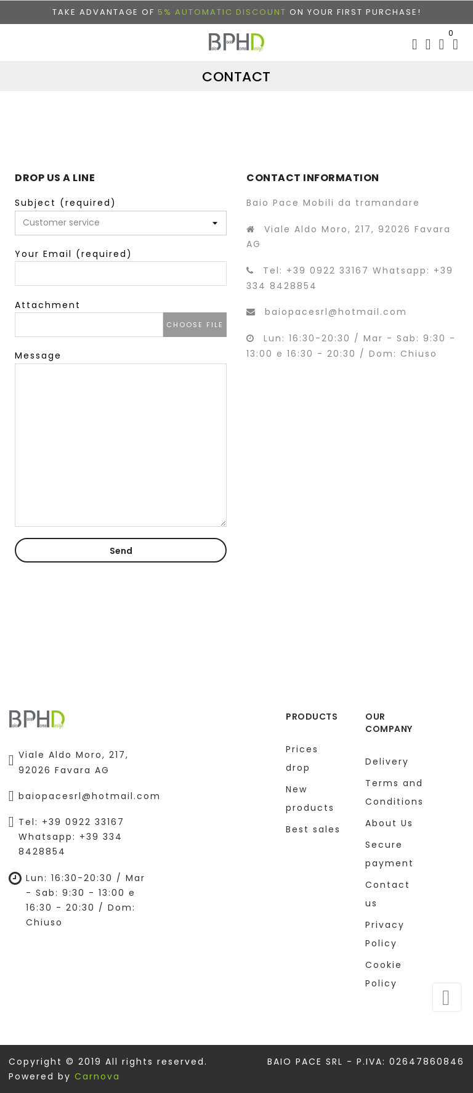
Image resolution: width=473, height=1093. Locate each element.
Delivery (387, 761)
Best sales (313, 829)
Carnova (97, 1076)
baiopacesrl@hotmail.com (336, 312)
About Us (389, 823)
